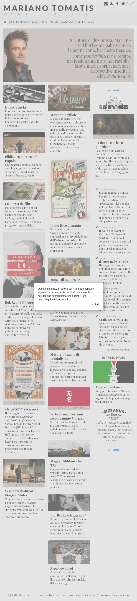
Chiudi (95, 304)
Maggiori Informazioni (56, 299)
